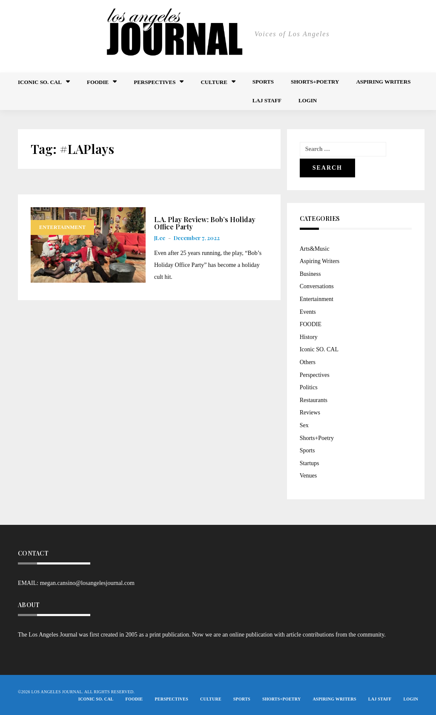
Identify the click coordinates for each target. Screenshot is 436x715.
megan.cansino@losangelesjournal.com (87, 583)
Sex (304, 425)
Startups (309, 463)
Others (308, 362)
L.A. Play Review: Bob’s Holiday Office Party (204, 223)
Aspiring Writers (383, 81)
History (309, 337)
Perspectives (154, 82)
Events (308, 312)
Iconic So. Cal (40, 82)
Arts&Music (315, 249)
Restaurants (313, 400)
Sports (263, 81)
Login (307, 100)
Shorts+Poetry (315, 81)
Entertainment (62, 227)
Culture (214, 82)
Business (310, 274)
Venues (308, 475)
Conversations (317, 286)
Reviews (310, 412)
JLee (159, 237)
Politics (309, 387)
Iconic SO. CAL (319, 349)
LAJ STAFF (266, 100)
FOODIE (98, 82)
